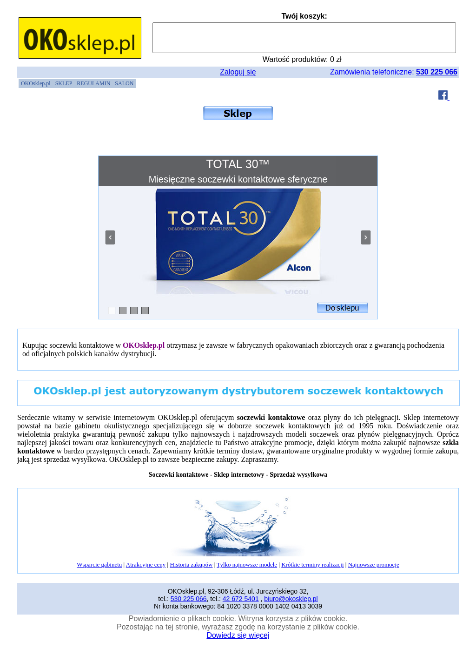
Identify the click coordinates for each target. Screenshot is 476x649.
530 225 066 (436, 72)
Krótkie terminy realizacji (312, 564)
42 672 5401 (241, 598)
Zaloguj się (238, 72)
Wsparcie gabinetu (99, 564)
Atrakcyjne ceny (146, 564)
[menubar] (77, 83)
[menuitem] (36, 83)
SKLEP (64, 83)
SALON (124, 83)
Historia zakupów (191, 564)
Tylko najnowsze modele (247, 564)
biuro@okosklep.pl (290, 598)
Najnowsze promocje (373, 564)
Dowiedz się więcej (237, 635)
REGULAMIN (93, 83)
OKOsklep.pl (36, 83)
